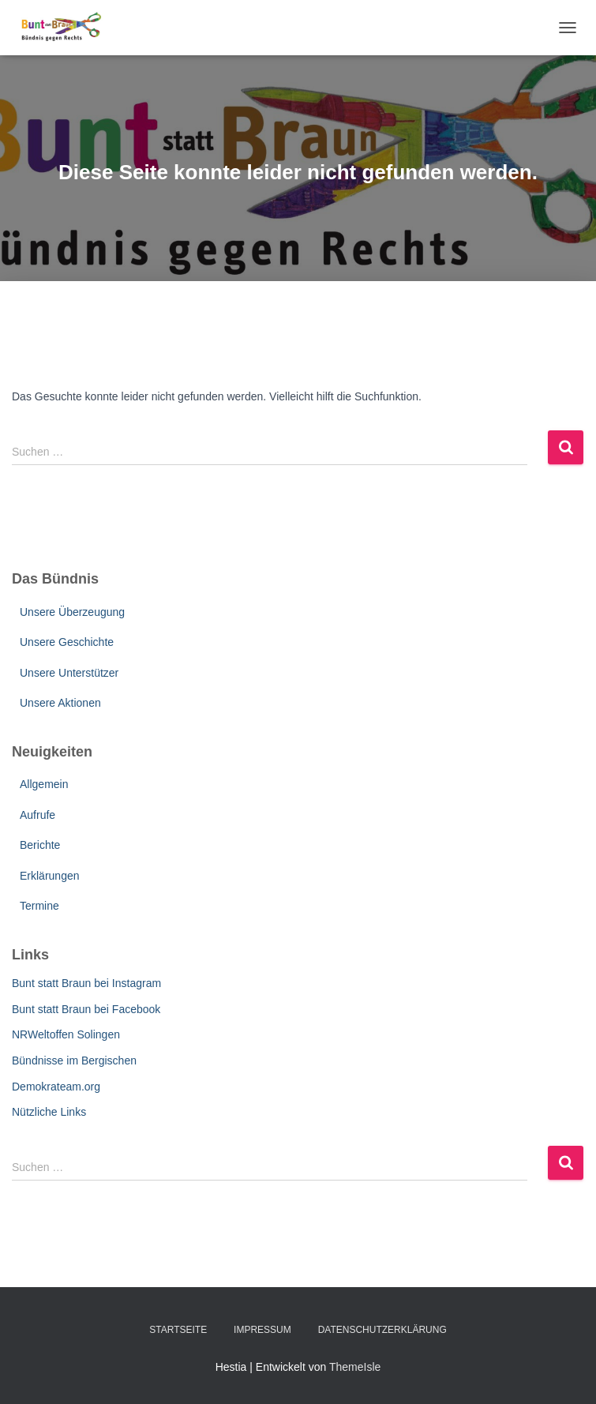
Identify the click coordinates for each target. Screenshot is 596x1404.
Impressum (262, 1329)
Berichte (40, 845)
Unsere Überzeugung (72, 612)
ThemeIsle (354, 1367)
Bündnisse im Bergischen (74, 1060)
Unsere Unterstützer (69, 672)
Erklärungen (50, 875)
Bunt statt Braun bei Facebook (86, 1009)
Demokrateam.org (56, 1086)
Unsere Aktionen (60, 702)
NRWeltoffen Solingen (66, 1034)
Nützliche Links (49, 1112)
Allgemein (44, 784)
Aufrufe (37, 815)
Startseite (178, 1329)
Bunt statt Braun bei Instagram (86, 983)
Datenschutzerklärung (382, 1329)
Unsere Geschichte (67, 642)
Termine (39, 905)
